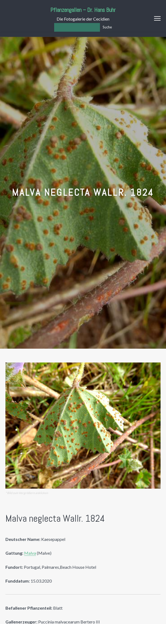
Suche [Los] (107, 27)
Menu (157, 18)
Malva (30, 553)
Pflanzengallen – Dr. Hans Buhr (83, 10)
